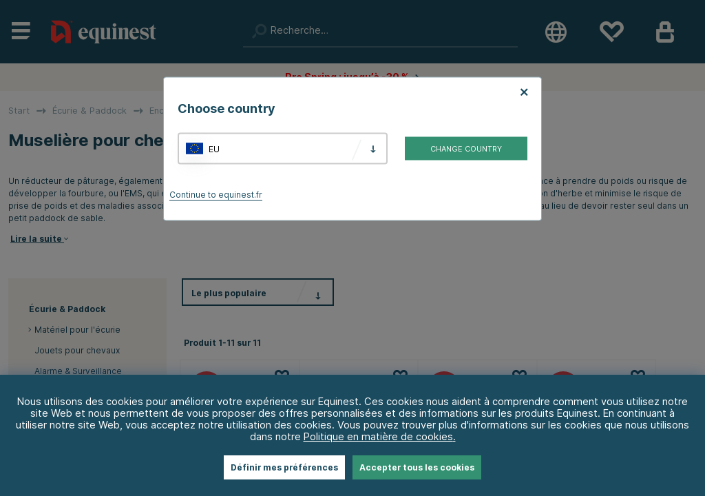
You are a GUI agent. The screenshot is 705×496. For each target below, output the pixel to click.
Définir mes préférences (284, 467)
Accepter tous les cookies (416, 467)
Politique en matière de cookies (378, 436)
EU (214, 148)
